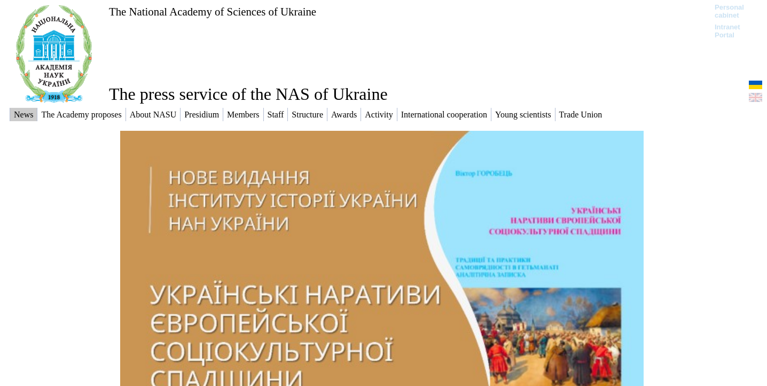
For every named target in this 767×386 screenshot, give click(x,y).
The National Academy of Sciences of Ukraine (212, 11)
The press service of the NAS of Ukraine (248, 94)
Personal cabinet (729, 11)
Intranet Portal (727, 31)
